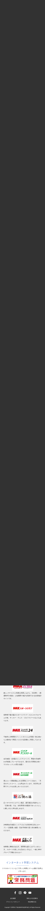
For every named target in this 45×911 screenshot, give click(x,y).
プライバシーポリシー (13, 902)
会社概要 (13, 898)
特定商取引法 (32, 902)
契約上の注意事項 (32, 898)
